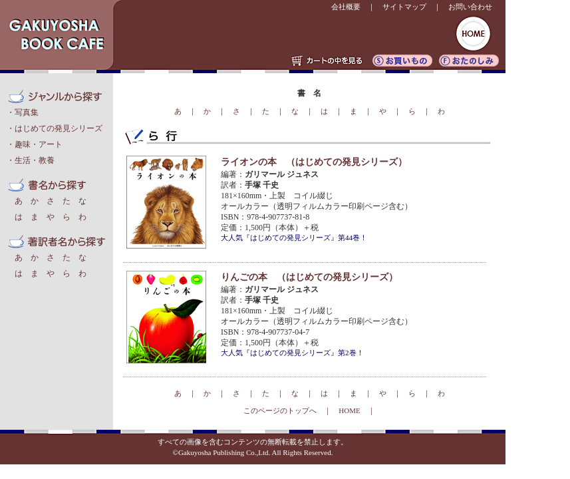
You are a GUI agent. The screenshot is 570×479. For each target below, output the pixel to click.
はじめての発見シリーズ (58, 128)
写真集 (27, 112)
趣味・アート (39, 144)
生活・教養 (35, 160)
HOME (349, 410)
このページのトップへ (280, 410)
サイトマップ (404, 7)
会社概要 (345, 7)
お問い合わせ (470, 7)
